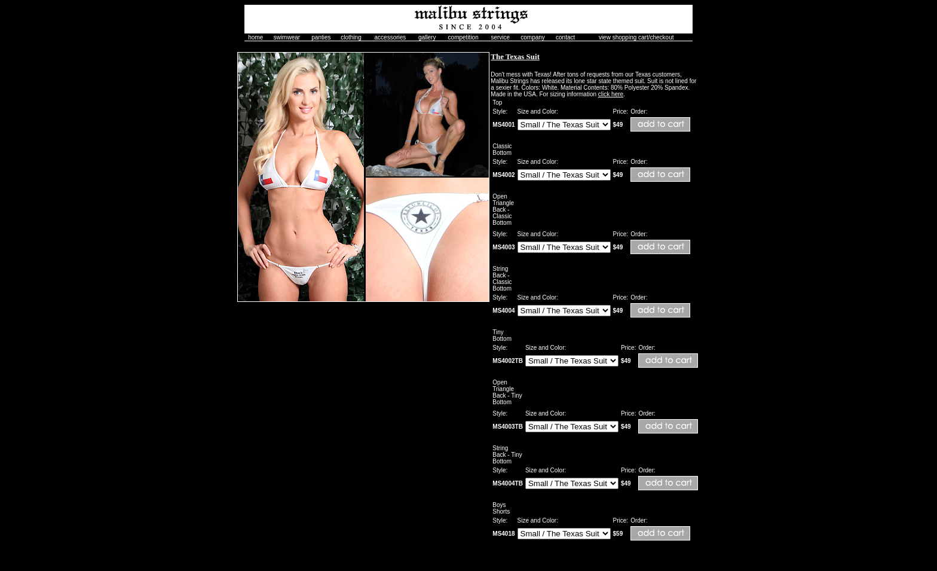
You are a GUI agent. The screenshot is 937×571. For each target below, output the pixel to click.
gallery (427, 37)
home (255, 37)
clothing (351, 37)
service (500, 37)
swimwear (287, 37)
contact (565, 37)
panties (320, 37)
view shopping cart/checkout (636, 37)
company (532, 37)
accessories (390, 37)
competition (463, 37)
